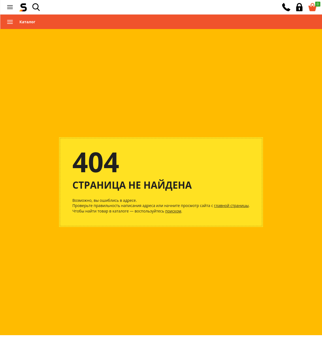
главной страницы (231, 205)
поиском (173, 211)
